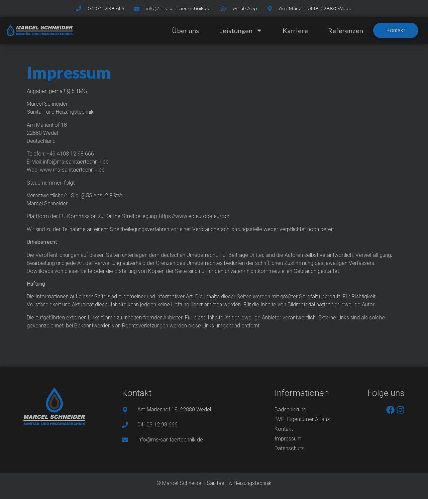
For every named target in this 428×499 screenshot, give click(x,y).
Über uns (185, 30)
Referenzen (345, 30)
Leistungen (240, 30)
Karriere (295, 30)
